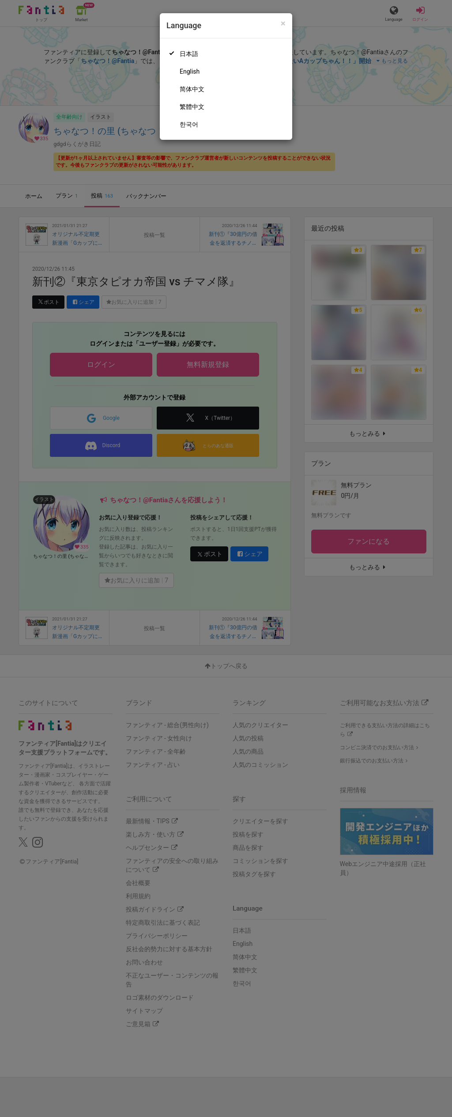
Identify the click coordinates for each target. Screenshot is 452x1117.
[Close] (283, 23)
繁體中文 (192, 106)
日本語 (189, 53)
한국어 (189, 124)
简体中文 (192, 89)
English (190, 71)
